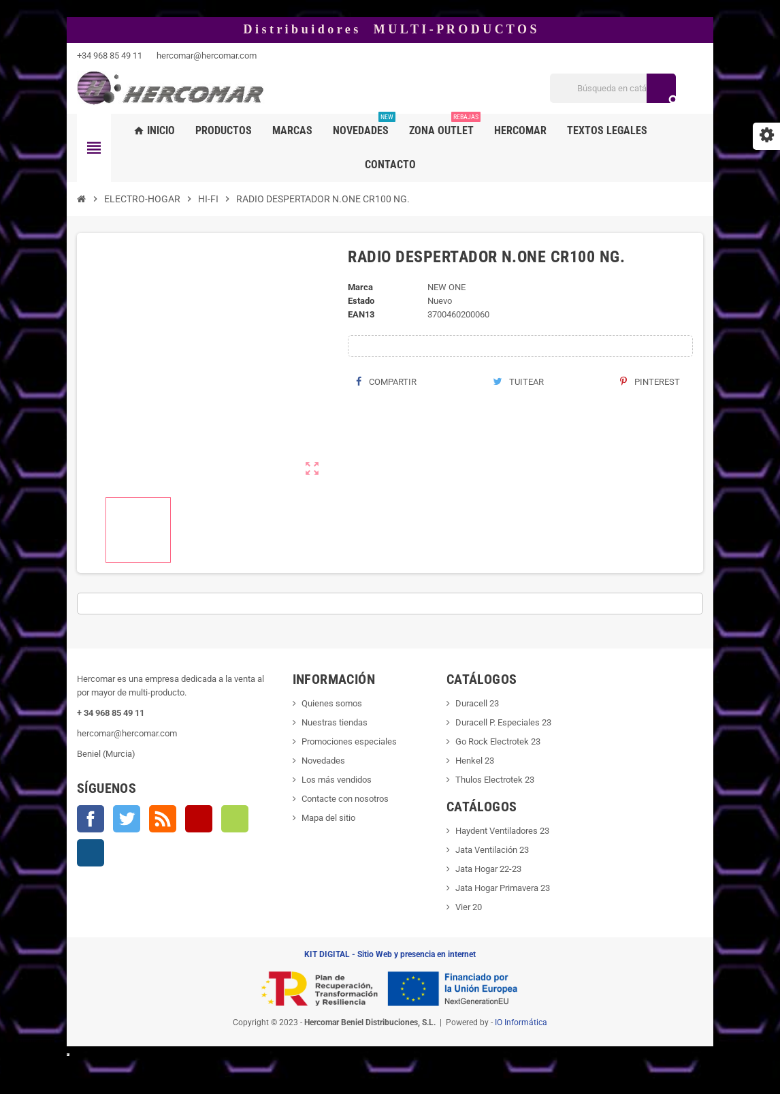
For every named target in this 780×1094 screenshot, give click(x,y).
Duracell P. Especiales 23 (503, 722)
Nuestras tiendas (335, 722)
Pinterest (650, 382)
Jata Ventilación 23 (492, 850)
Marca (360, 287)
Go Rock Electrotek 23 (497, 741)
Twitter (126, 818)
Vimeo (234, 818)
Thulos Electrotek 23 (494, 780)
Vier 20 (468, 907)
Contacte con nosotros (345, 799)
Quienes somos (332, 703)
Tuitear (518, 382)
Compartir (386, 382)
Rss (162, 818)
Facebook (90, 818)
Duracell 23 (477, 703)
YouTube (198, 818)
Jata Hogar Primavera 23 (502, 888)
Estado (361, 301)
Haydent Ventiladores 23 (502, 831)
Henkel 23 (474, 760)
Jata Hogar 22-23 (488, 869)
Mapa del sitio (328, 818)
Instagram (90, 852)
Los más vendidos (337, 780)
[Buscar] (613, 88)
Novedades (323, 760)
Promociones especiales (349, 741)
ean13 (361, 314)
